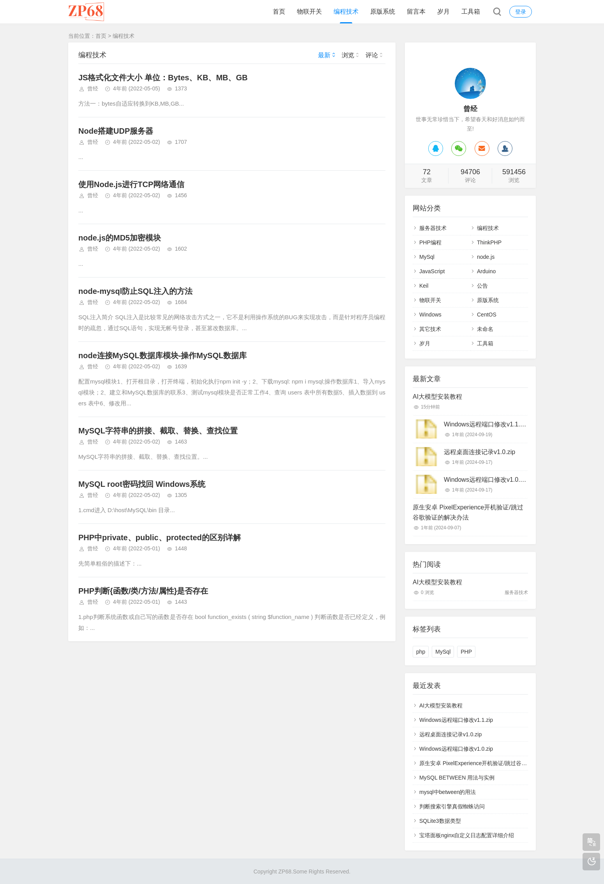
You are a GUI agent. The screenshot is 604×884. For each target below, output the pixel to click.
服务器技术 (433, 228)
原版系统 (382, 11)
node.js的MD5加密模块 (119, 237)
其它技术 (430, 329)
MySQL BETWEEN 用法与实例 (457, 777)
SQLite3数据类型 (440, 821)
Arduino (486, 271)
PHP (466, 652)
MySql (426, 257)
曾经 (92, 88)
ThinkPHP (489, 242)
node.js (486, 257)
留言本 (416, 11)
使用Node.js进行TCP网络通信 (131, 184)
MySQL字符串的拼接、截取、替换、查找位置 (158, 430)
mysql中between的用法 (447, 792)
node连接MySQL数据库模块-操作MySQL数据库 (162, 355)
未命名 (485, 329)
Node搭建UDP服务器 (115, 131)
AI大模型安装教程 (437, 396)
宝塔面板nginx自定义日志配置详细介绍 (466, 835)
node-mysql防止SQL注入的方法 (135, 291)
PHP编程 (430, 242)
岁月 (443, 11)
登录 (520, 12)
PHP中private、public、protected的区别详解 (159, 537)
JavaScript (432, 271)
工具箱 (470, 11)
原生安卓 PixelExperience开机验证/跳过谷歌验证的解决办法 (468, 512)
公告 (482, 286)
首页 (279, 11)
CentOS (486, 314)
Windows (430, 314)
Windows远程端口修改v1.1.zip (486, 424)
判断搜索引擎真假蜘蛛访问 (452, 806)
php (420, 652)
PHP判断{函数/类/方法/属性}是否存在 (143, 591)
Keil (423, 286)
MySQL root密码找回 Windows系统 (141, 484)
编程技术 (346, 11)
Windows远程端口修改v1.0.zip (486, 479)
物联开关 (309, 11)
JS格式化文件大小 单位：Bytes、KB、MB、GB (162, 77)
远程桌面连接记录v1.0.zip (479, 452)
